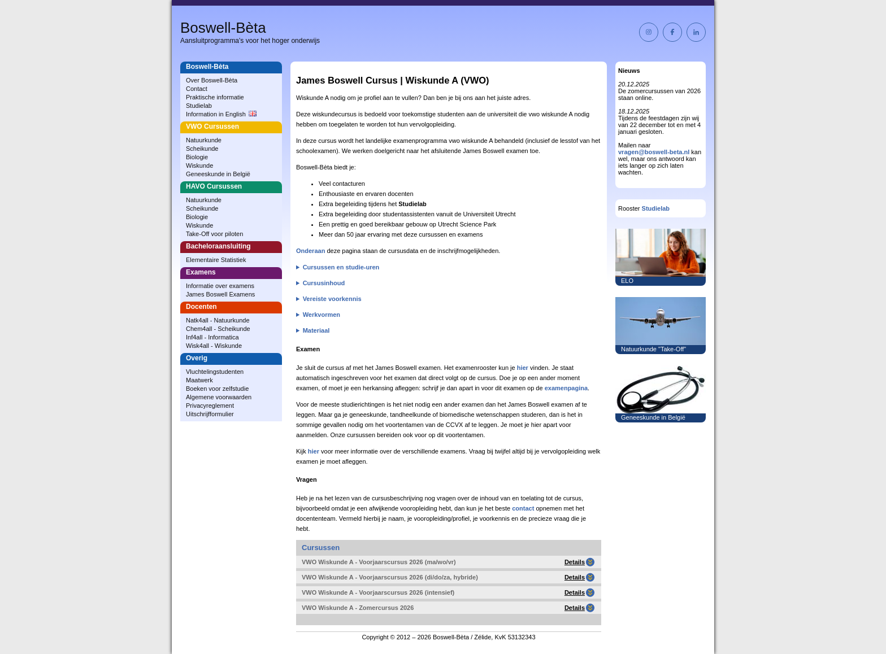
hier (522, 367)
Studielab (199, 105)
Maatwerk (199, 380)
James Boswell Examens (220, 294)
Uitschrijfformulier (210, 414)
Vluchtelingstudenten (215, 371)
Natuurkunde (204, 140)
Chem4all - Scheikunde (218, 328)
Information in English (221, 114)
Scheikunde (202, 148)
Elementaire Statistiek (216, 259)
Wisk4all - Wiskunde (214, 345)
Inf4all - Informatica (212, 337)
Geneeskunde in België (218, 174)
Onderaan (310, 250)
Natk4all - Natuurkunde (218, 320)
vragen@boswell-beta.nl (653, 152)
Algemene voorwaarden (218, 397)
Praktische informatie (215, 97)
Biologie (197, 157)
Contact (196, 88)
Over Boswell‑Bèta (211, 80)
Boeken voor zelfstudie (217, 388)
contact (523, 508)
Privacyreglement (210, 405)
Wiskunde (199, 165)
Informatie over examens (220, 285)
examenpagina (566, 388)
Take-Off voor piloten (214, 233)
